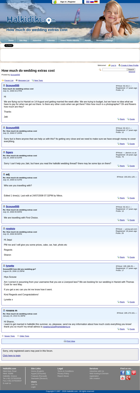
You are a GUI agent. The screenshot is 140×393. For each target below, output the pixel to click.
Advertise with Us (97, 371)
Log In (113, 65)
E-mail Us (7, 383)
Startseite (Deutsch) (39, 378)
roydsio (10, 228)
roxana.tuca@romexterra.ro (56, 326)
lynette (10, 265)
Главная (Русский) (39, 376)
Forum (88, 40)
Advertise (37, 40)
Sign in (63, 2)
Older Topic (24, 336)
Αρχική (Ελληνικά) (38, 373)
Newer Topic (9, 336)
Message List (23, 80)
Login (33, 387)
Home (11, 40)
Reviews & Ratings (104, 40)
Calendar (51, 40)
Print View (71, 341)
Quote (132, 119)
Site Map (23, 40)
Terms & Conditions (66, 371)
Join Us (34, 384)
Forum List (8, 80)
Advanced (132, 72)
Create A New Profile (129, 65)
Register (71, 2)
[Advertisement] (71, 55)
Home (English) (37, 371)
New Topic (38, 80)
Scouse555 (15, 75)
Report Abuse (63, 376)
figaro (9, 152)
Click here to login (11, 355)
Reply (122, 119)
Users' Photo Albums (70, 40)
